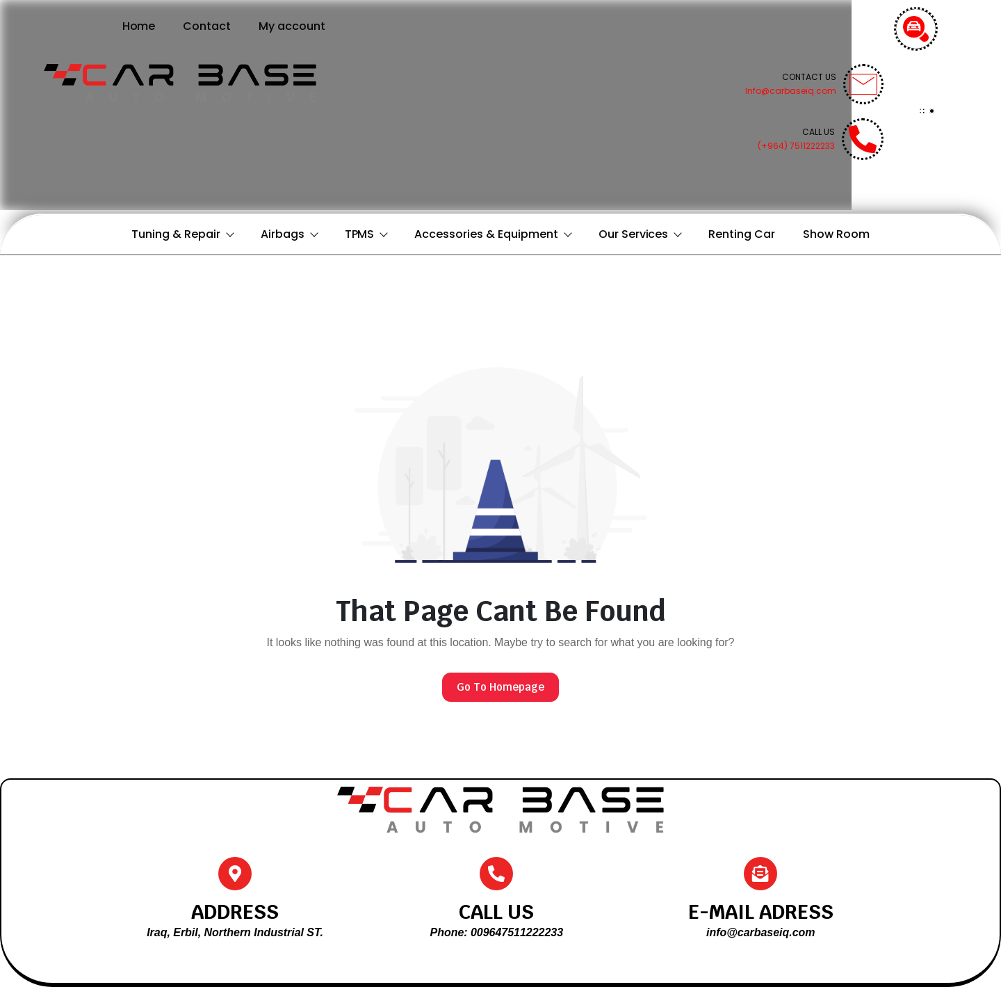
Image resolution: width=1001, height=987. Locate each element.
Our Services (640, 234)
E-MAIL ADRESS (760, 911)
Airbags (289, 234)
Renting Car (741, 234)
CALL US (496, 911)
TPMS (366, 234)
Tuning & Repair (182, 234)
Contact (207, 26)
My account (292, 26)
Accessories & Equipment (492, 234)
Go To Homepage (500, 686)
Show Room (836, 234)
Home (139, 26)
